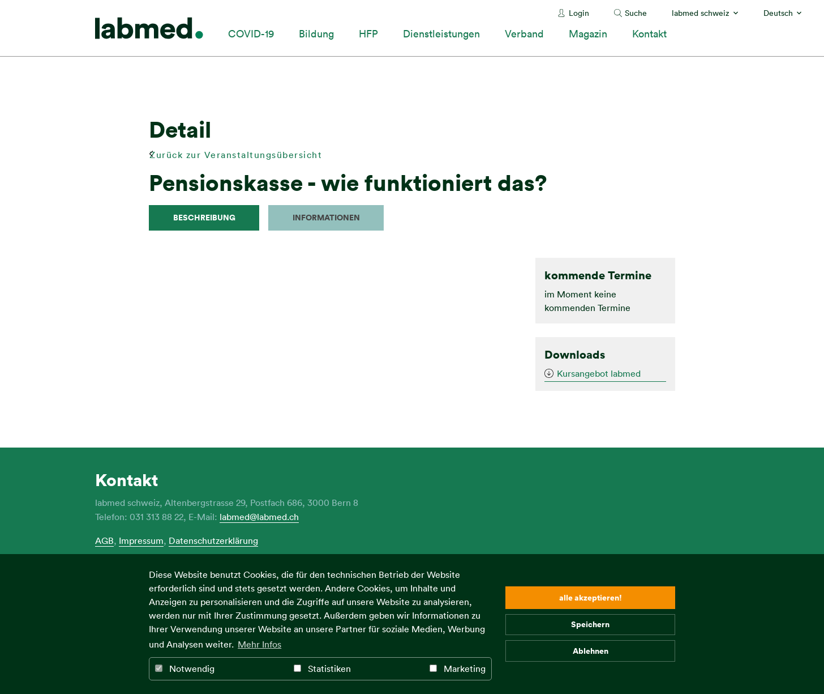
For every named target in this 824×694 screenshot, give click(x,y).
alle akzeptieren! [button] (590, 597)
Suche (636, 12)
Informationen (326, 217)
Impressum (141, 540)
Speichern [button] (590, 624)
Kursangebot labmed (599, 373)
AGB (104, 540)
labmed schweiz (700, 12)
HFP (368, 33)
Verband (524, 33)
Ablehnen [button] (590, 651)
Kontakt (649, 33)
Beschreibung (204, 217)
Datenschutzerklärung (213, 540)
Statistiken (322, 668)
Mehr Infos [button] (259, 644)
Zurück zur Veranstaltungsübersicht (235, 155)
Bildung (316, 33)
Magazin (588, 33)
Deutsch (778, 12)
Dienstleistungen (441, 33)
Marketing (458, 668)
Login (579, 12)
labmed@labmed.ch (259, 516)
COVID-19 (251, 33)
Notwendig (184, 668)
